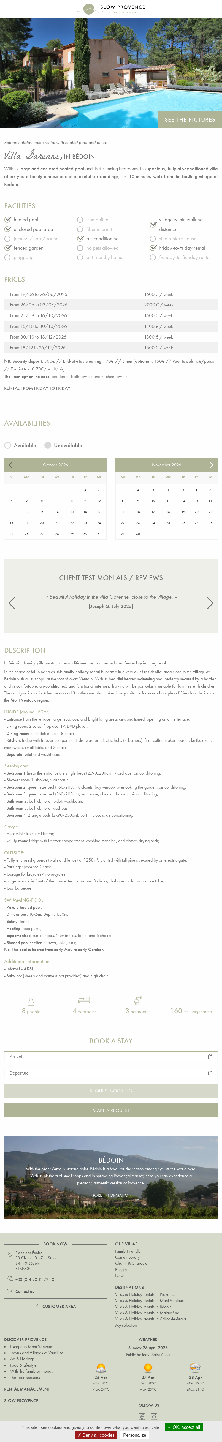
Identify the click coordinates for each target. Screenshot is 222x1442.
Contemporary (127, 1257)
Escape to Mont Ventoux (31, 1347)
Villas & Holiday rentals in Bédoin (143, 1307)
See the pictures (190, 120)
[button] (12, 603)
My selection (126, 1325)
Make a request (111, 1110)
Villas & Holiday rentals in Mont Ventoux (149, 1300)
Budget (121, 1269)
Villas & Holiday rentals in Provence (145, 1294)
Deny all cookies (96, 1435)
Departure (19, 1073)
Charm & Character (132, 1263)
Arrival (16, 1056)
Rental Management (27, 1389)
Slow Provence (21, 1400)
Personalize (134, 1435)
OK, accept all (184, 1427)
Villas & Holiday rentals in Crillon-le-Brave (151, 1319)
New (119, 1276)
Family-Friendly (127, 1251)
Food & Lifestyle (23, 1365)
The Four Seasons (25, 1377)
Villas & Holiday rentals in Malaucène (147, 1313)
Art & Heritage (22, 1359)
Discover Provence (25, 1339)
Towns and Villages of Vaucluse (36, 1353)
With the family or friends (31, 1371)
